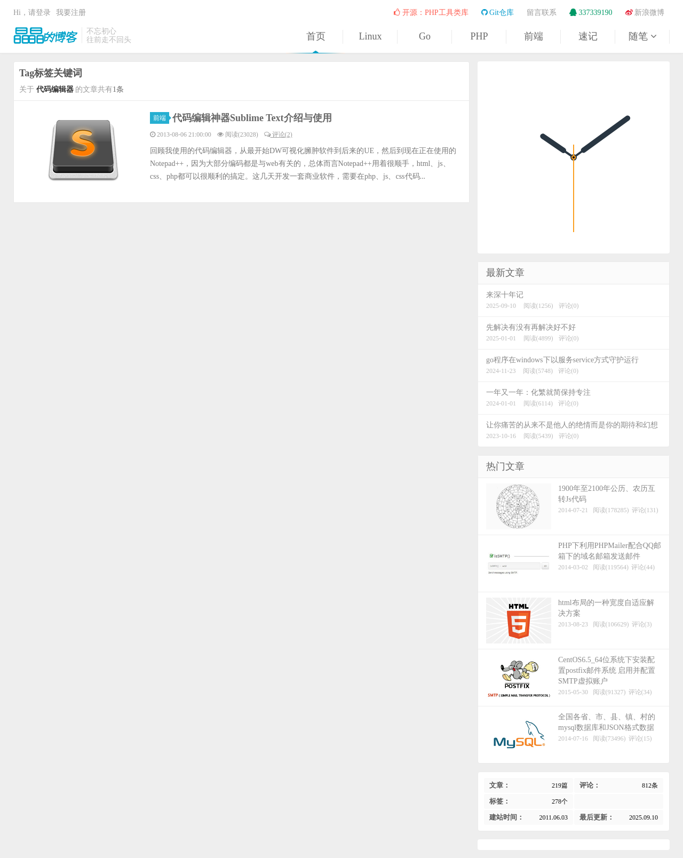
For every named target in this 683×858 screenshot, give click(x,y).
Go (425, 36)
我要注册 (71, 13)
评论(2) (278, 134)
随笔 (642, 36)
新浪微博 (645, 13)
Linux (370, 36)
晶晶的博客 (45, 35)
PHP (479, 36)
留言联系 (542, 13)
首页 (315, 36)
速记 (588, 36)
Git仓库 (497, 13)
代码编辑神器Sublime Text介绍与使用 (252, 118)
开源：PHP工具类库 (431, 13)
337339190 (591, 13)
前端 (533, 36)
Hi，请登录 (32, 13)
